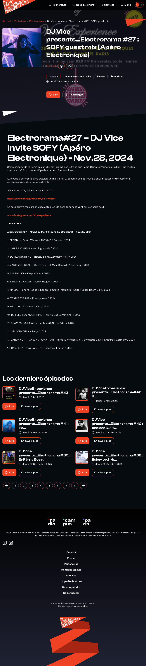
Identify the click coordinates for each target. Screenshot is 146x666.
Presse (72, 558)
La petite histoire (73, 581)
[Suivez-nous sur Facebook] (4, 543)
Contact (72, 552)
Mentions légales (72, 569)
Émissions (20, 21)
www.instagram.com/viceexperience (29, 215)
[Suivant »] (83, 485)
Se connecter (72, 592)
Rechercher (57, 4)
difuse (86, 606)
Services (107, 4)
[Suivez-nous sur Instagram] (11, 543)
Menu (126, 4)
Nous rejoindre (83, 4)
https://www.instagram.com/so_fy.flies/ (31, 198)
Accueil (6, 21)
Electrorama (36, 21)
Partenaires (72, 563)
